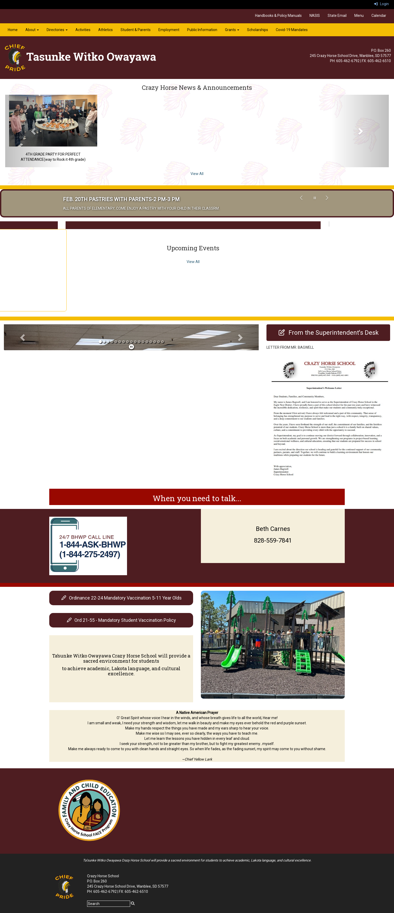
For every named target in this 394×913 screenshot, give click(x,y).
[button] (34, 131)
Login (381, 4)
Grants (232, 30)
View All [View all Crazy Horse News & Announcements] (197, 174)
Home (13, 30)
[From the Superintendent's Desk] (328, 332)
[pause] (131, 347)
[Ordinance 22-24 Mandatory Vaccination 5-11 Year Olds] (121, 598)
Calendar (378, 15)
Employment (168, 30)
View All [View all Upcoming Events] (193, 262)
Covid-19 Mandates (292, 30)
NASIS (314, 15)
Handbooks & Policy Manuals (278, 15)
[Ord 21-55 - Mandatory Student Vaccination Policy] (121, 620)
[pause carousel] (315, 198)
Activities (82, 30)
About (32, 30)
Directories (57, 30)
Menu (359, 15)
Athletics (105, 30)
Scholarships (257, 30)
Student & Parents (136, 30)
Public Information (202, 30)
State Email (337, 15)
